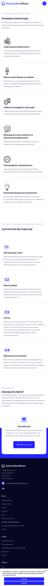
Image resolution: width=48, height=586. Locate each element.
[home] (15, 3)
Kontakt (4, 511)
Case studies (6, 504)
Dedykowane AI (7, 544)
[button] (44, 4)
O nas (4, 507)
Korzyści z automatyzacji (10, 522)
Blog (3, 515)
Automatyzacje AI (8, 541)
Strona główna (7, 500)
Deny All (24, 583)
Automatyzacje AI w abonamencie (14, 548)
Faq (3, 567)
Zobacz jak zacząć (8, 518)
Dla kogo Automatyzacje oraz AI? (13, 525)
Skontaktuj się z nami (24, 445)
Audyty (4, 555)
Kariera (4, 529)
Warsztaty (5, 551)
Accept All (24, 579)
